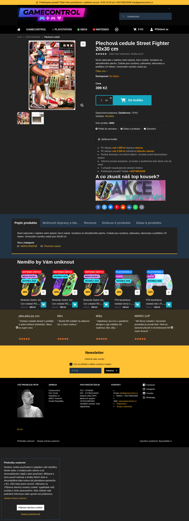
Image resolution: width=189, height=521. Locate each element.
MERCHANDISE (29, 246)
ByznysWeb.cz (165, 441)
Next (172, 327)
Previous (17, 327)
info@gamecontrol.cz (128, 393)
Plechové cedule (52, 246)
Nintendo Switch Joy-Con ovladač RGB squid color (63, 298)
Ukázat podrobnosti (30, 514)
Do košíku (135, 100)
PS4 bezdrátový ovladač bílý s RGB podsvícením (157, 298)
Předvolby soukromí (26, 441)
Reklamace (121, 404)
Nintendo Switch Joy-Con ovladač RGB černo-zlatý (94, 298)
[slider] (101, 54)
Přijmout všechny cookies (30, 507)
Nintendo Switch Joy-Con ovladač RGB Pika (32, 298)
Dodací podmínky (124, 406)
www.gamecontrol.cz (128, 401)
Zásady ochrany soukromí (48, 441)
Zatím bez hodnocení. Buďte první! (126, 54)
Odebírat (110, 371)
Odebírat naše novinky (94, 359)
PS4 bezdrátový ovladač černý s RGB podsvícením (126, 298)
